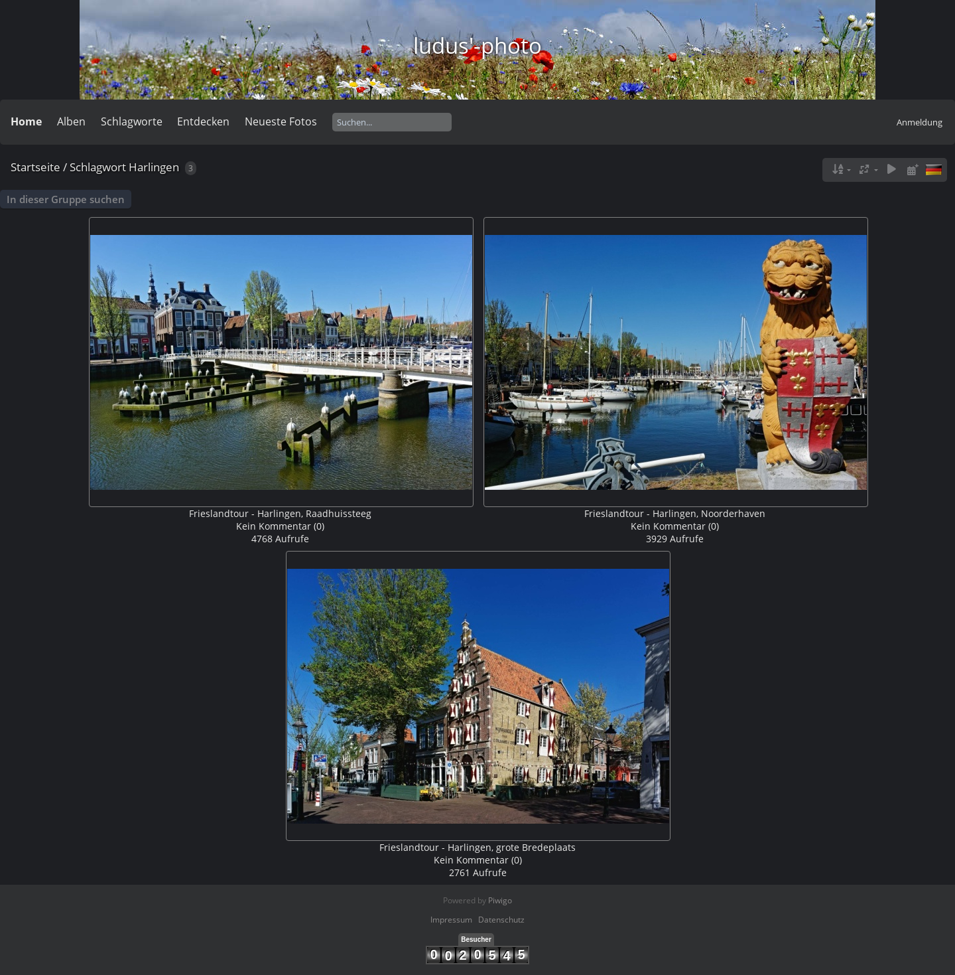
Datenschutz (501, 919)
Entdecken (203, 121)
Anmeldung (919, 122)
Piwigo (500, 900)
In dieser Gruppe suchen (66, 199)
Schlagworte (131, 121)
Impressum (451, 919)
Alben (71, 121)
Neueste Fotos (281, 121)
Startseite (35, 167)
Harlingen (154, 167)
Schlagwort (98, 167)
